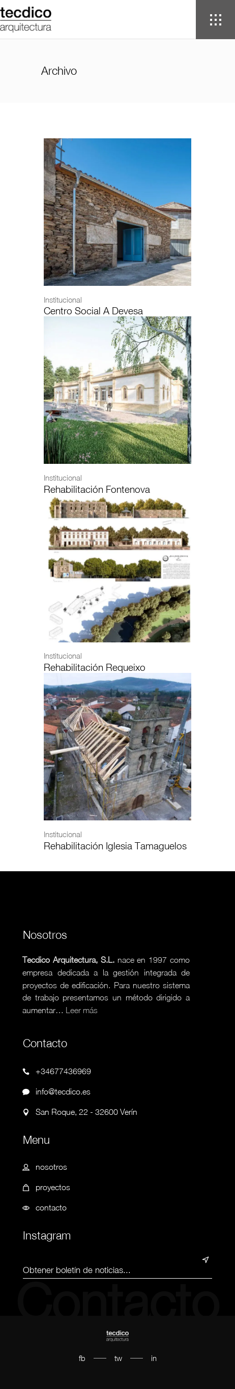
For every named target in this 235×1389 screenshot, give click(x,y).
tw (118, 1358)
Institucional (63, 299)
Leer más (82, 1010)
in (154, 1358)
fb (82, 1358)
